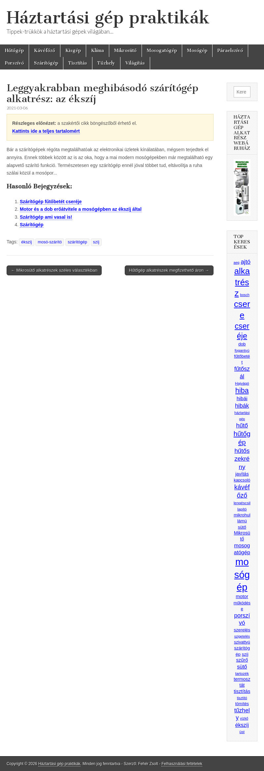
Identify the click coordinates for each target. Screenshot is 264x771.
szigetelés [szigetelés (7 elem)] (242, 636)
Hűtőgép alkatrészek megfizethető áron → (169, 270)
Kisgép (73, 50)
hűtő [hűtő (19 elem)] (242, 425)
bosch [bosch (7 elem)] (244, 295)
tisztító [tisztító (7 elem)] (242, 698)
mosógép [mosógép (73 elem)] (242, 574)
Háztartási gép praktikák (108, 18)
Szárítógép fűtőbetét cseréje (51, 201)
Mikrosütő (125, 50)
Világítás (135, 63)
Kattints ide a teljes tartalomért (46, 131)
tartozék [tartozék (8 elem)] (242, 673)
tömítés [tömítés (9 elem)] (242, 704)
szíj (96, 242)
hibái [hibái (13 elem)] (242, 398)
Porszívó (14, 63)
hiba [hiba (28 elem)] (242, 391)
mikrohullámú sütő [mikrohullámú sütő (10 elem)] (242, 521)
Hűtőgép (14, 50)
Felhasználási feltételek (181, 763)
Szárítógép (46, 63)
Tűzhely (106, 63)
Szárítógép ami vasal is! (46, 217)
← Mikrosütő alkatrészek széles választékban (54, 270)
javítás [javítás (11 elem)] (242, 474)
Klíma (97, 50)
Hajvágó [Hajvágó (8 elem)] (242, 383)
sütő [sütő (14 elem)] (242, 667)
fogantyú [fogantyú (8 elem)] (242, 350)
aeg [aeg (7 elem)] (237, 262)
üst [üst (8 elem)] (242, 732)
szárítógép (77, 242)
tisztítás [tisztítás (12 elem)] (242, 691)
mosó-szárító (50, 242)
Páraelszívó (230, 50)
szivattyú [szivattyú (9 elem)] (242, 642)
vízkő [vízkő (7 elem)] (244, 718)
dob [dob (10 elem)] (242, 344)
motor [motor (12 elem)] (242, 596)
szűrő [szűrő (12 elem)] (242, 660)
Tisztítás (77, 63)
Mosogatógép (162, 50)
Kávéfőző (44, 50)
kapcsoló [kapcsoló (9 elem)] (242, 480)
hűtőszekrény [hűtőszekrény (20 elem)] (241, 458)
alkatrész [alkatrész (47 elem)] (242, 282)
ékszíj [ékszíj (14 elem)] (242, 725)
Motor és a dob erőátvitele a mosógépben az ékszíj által (81, 209)
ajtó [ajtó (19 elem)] (245, 261)
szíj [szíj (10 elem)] (245, 654)
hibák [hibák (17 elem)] (242, 405)
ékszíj (26, 242)
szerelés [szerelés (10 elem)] (242, 629)
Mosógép (197, 50)
